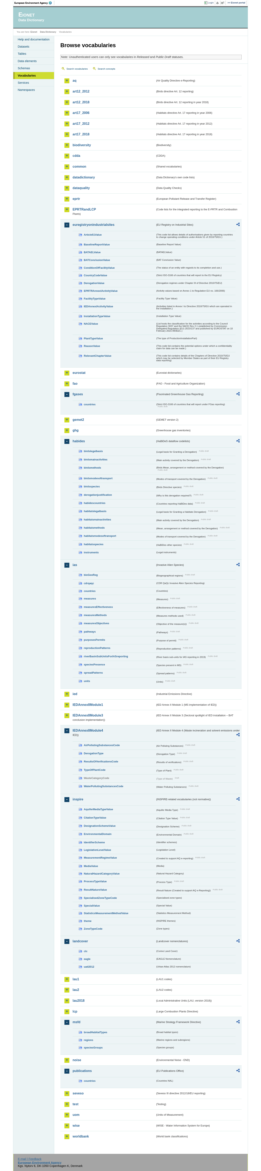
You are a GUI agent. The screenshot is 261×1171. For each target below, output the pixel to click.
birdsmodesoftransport (98, 478)
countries (90, 404)
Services (23, 82)
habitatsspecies (93, 544)
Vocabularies (27, 75)
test (75, 1104)
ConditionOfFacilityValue (99, 267)
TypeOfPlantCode (94, 769)
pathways (90, 631)
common (79, 166)
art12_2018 (81, 102)
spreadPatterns (93, 672)
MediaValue (91, 866)
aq (74, 80)
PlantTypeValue (93, 338)
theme (88, 921)
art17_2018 (81, 134)
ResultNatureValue (95, 889)
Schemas (24, 68)
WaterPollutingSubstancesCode (103, 786)
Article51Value (93, 234)
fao (75, 383)
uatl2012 (89, 966)
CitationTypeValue (95, 817)
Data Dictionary (48, 32)
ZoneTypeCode (93, 928)
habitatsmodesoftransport (100, 535)
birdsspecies (92, 486)
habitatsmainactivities (97, 519)
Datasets (23, 46)
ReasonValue (92, 346)
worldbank (81, 1136)
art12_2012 (81, 91)
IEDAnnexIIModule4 (88, 730)
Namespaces (26, 89)
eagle (87, 958)
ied (75, 694)
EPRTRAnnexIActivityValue (101, 290)
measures (90, 598)
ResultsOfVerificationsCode (101, 761)
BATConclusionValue (97, 260)
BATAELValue (92, 252)
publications (82, 1071)
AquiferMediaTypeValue (98, 809)
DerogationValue (94, 283)
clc (85, 951)
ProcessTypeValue (95, 881)
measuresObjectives (96, 623)
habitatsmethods (94, 527)
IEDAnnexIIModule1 (88, 704)
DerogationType (93, 753)
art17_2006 (81, 113)
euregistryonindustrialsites (93, 224)
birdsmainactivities (95, 459)
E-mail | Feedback (29, 1159)
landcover (80, 941)
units (87, 681)
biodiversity (82, 145)
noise (77, 1060)
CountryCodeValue (95, 275)
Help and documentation (34, 39)
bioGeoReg (91, 574)
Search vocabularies (77, 69)
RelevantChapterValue (97, 355)
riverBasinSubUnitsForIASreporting (106, 656)
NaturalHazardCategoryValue (102, 873)
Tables (22, 53)
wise (76, 1125)
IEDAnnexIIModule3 (88, 715)
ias (75, 565)
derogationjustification (98, 494)
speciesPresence (94, 664)
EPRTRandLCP (84, 209)
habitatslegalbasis (95, 511)
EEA (34, 3)
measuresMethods (95, 615)
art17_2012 (81, 123)
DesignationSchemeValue (100, 825)
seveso (78, 1093)
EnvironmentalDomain (98, 834)
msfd (76, 1022)
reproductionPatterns (97, 648)
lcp (75, 1011)
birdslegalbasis (93, 451)
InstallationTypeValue (97, 316)
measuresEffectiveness (98, 606)
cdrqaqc (89, 583)
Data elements (27, 61)
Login (211, 2)
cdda (76, 155)
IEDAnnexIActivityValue (98, 306)
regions (88, 1040)
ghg (76, 430)
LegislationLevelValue (97, 849)
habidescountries (94, 503)
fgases (78, 394)
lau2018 (79, 1000)
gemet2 (78, 419)
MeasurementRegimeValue (100, 857)
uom (76, 1114)
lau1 (76, 979)
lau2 (76, 990)
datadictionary (84, 177)
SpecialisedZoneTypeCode (100, 897)
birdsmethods (92, 467)
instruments (91, 552)
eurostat (79, 372)
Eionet (33, 32)
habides (79, 441)
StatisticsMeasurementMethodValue (106, 913)
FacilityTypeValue (94, 298)
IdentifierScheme (94, 842)
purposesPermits (94, 639)
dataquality (81, 188)
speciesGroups (93, 1047)
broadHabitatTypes (95, 1032)
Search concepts (106, 69)
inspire (78, 799)
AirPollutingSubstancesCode (102, 745)
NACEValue (91, 323)
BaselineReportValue (97, 244)
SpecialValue (92, 905)
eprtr (76, 199)
